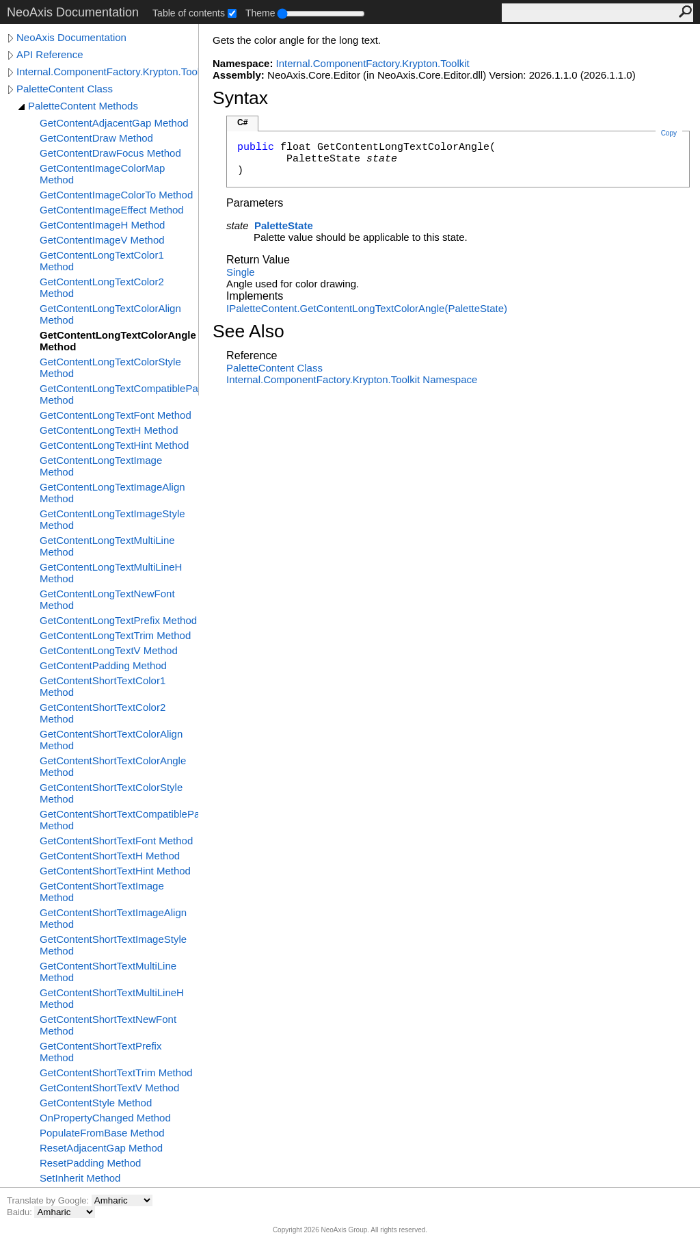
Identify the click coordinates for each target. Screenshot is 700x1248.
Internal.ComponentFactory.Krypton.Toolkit (107, 71)
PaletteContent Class (64, 88)
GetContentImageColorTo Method (116, 194)
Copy (669, 133)
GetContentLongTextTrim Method (115, 635)
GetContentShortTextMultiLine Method (108, 971)
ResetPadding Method (90, 1163)
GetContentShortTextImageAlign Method (113, 918)
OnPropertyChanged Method (105, 1117)
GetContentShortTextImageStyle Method (113, 945)
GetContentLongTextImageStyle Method (112, 519)
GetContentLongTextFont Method (115, 415)
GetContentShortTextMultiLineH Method (112, 998)
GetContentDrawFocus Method (110, 153)
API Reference (49, 54)
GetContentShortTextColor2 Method (102, 713)
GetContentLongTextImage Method (101, 466)
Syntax (240, 98)
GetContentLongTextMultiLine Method (107, 546)
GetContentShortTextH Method (110, 855)
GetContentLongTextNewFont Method (107, 599)
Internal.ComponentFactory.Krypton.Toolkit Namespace (351, 379)
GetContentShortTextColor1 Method (102, 686)
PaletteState (283, 225)
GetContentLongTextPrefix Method (118, 620)
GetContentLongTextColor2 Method (102, 287)
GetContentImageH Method (102, 225)
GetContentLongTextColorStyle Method (110, 367)
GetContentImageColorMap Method (102, 173)
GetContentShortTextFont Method (116, 840)
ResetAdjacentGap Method (101, 1148)
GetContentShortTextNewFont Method (108, 1025)
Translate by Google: (49, 1200)
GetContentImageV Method (102, 240)
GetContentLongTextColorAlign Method (110, 314)
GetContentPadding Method (103, 665)
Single (240, 272)
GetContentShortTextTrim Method (116, 1072)
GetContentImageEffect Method (112, 210)
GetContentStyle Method (96, 1102)
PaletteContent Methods (83, 106)
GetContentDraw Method (96, 138)
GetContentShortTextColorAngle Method (113, 766)
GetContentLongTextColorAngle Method (118, 340)
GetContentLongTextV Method (109, 650)
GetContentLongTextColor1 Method (102, 260)
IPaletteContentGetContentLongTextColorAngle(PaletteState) (366, 308)
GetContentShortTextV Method (109, 1087)
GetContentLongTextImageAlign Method (112, 492)
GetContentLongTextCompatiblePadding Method (119, 394)
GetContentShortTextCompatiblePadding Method (119, 819)
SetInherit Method (80, 1178)
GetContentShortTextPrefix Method (100, 1051)
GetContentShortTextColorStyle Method (111, 793)
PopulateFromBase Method (102, 1133)
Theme (260, 13)
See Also (248, 331)
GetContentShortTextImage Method (102, 891)
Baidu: (20, 1212)
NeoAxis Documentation (71, 37)
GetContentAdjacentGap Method (114, 123)
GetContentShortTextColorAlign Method (111, 739)
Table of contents (188, 13)
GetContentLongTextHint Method (114, 445)
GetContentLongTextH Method (109, 430)
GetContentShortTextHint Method (115, 870)
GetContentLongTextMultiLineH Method (111, 572)
